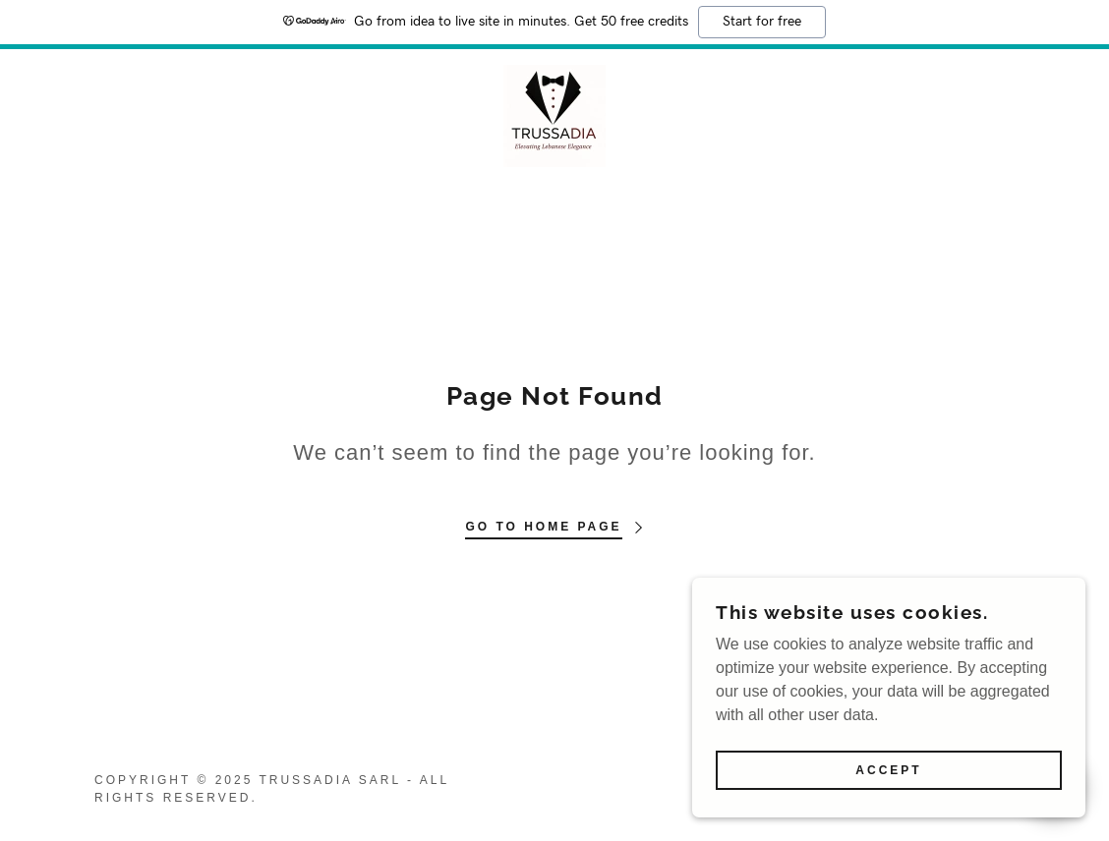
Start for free (762, 21)
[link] (554, 114)
